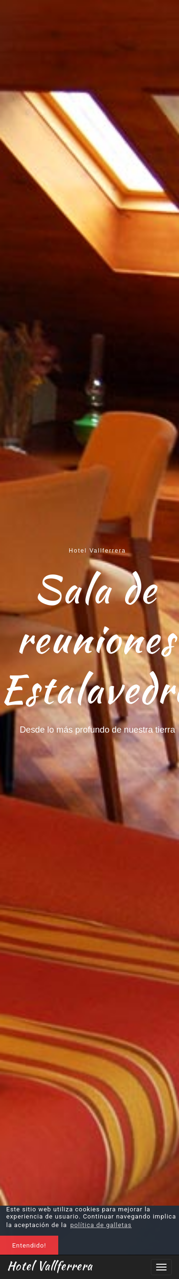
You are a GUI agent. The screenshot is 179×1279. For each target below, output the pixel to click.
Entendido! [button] (29, 1245)
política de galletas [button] (101, 1225)
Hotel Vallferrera (50, 1265)
